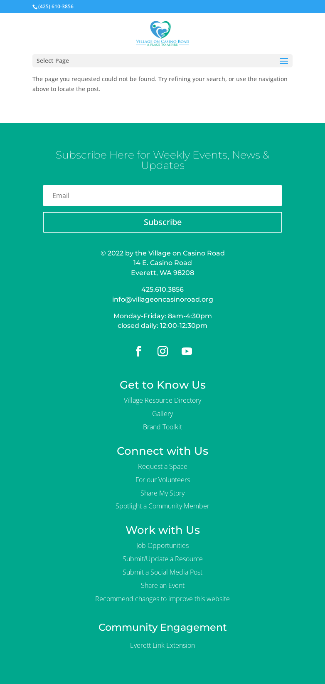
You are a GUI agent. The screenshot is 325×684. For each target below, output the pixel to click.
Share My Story (162, 493)
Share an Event (163, 585)
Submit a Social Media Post (162, 572)
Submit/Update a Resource (163, 558)
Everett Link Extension (162, 645)
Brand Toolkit (162, 426)
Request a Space (162, 466)
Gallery (162, 413)
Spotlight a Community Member (162, 506)
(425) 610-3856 (56, 6)
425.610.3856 (162, 289)
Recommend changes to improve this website (162, 598)
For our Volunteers (162, 479)
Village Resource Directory (162, 400)
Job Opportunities (162, 545)
